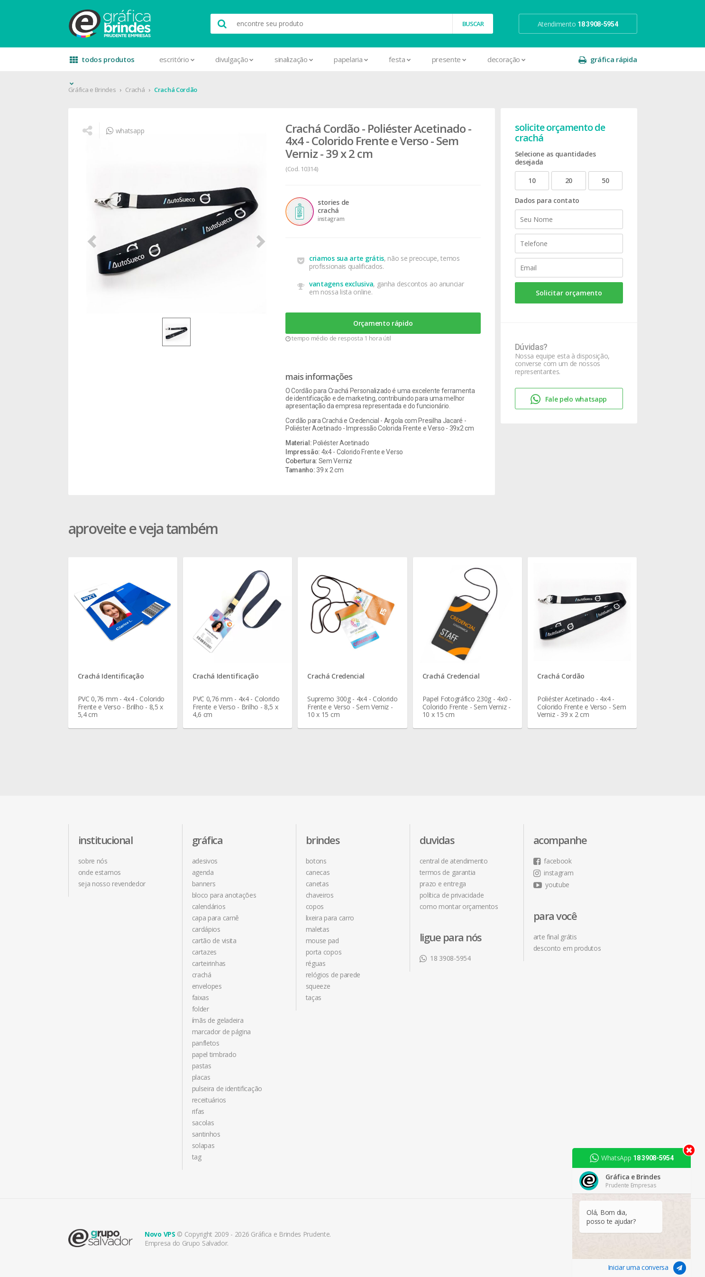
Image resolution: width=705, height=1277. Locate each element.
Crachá (135, 89)
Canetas (317, 883)
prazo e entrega (443, 883)
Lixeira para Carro (330, 917)
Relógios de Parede (333, 974)
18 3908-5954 (445, 958)
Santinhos (206, 1134)
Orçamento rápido (382, 323)
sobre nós (93, 860)
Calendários (209, 906)
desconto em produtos (567, 948)
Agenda (203, 872)
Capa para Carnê (215, 917)
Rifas (198, 1111)
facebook (552, 860)
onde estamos (99, 872)
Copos (315, 906)
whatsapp (125, 130)
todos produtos (102, 63)
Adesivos (205, 860)
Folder (200, 1008)
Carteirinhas (209, 963)
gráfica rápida (607, 59)
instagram (553, 872)
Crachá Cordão (175, 89)
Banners (204, 883)
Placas (201, 1077)
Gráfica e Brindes (92, 89)
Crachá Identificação (111, 675)
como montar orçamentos (459, 906)
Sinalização (294, 59)
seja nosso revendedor (112, 883)
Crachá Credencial (336, 675)
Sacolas (203, 1122)
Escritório (177, 59)
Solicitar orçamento (569, 292)
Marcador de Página (221, 1031)
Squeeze (318, 986)
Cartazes (204, 951)
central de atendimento (454, 860)
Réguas (316, 963)
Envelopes (207, 986)
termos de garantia (448, 872)
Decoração (506, 59)
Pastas (201, 1065)
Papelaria (351, 59)
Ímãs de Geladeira (218, 1020)
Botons (316, 860)
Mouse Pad (322, 940)
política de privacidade (452, 895)
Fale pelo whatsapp (569, 399)
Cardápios (206, 929)
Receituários (209, 1099)
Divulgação (234, 59)
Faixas (200, 997)
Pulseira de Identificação (227, 1088)
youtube (551, 884)
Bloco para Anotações (224, 895)
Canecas (318, 872)
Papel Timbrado (214, 1054)
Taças (314, 997)
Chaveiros (320, 895)
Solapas (203, 1145)
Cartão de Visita (214, 940)
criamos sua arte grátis (346, 258)
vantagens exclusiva (341, 283)
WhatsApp (631, 1158)
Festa (400, 59)
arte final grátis (555, 936)
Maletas (318, 929)
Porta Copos (324, 951)
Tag (196, 1156)
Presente (449, 59)
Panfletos (206, 1042)
